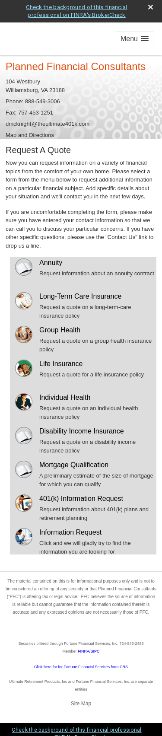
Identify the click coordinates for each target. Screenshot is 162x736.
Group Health (59, 330)
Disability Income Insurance (81, 431)
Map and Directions (30, 135)
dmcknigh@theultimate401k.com (47, 124)
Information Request (70, 532)
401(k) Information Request (81, 498)
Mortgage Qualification (73, 464)
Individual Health (64, 397)
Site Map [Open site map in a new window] (81, 704)
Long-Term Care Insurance (80, 296)
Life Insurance (61, 363)
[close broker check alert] (150, 7)
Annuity (50, 262)
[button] (134, 38)
